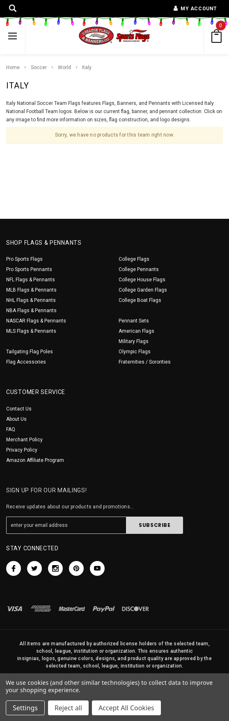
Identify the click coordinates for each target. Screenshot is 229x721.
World (64, 67)
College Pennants (139, 269)
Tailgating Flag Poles (29, 352)
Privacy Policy (21, 450)
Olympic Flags (135, 352)
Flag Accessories (26, 362)
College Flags (134, 259)
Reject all (68, 707)
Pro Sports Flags (24, 259)
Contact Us (19, 409)
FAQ (10, 429)
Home (13, 67)
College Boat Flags (140, 300)
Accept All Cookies (126, 707)
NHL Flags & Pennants (31, 300)
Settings (25, 707)
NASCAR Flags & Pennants (36, 321)
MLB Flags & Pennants (31, 290)
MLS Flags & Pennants (31, 331)
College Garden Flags (143, 290)
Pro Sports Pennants (29, 269)
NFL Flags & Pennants (30, 280)
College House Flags (142, 280)
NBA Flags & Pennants (31, 310)
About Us (16, 419)
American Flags (136, 331)
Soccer (39, 67)
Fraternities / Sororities (145, 362)
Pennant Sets (134, 321)
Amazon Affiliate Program (35, 460)
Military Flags (134, 341)
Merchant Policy (24, 440)
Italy (87, 67)
